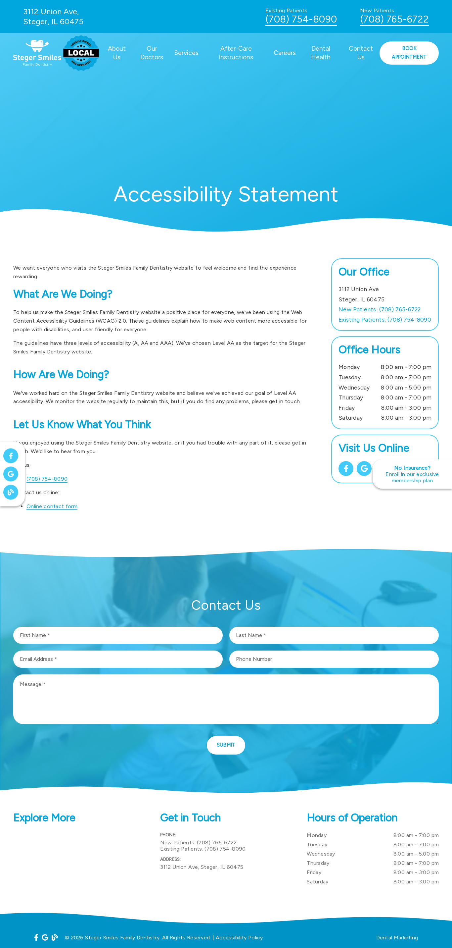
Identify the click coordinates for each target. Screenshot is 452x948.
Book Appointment (409, 52)
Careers (285, 53)
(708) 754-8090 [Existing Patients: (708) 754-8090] (385, 319)
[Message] (226, 699)
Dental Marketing (397, 937)
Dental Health (321, 53)
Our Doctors (151, 53)
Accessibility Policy (239, 937)
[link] (346, 468)
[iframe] (79, 864)
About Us (117, 53)
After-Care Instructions (236, 53)
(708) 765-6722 (394, 19)
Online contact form (51, 506)
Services (186, 53)
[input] (118, 635)
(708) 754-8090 (301, 19)
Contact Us (361, 53)
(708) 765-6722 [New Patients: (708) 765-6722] (380, 309)
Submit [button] (226, 745)
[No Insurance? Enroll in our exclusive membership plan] (412, 474)
